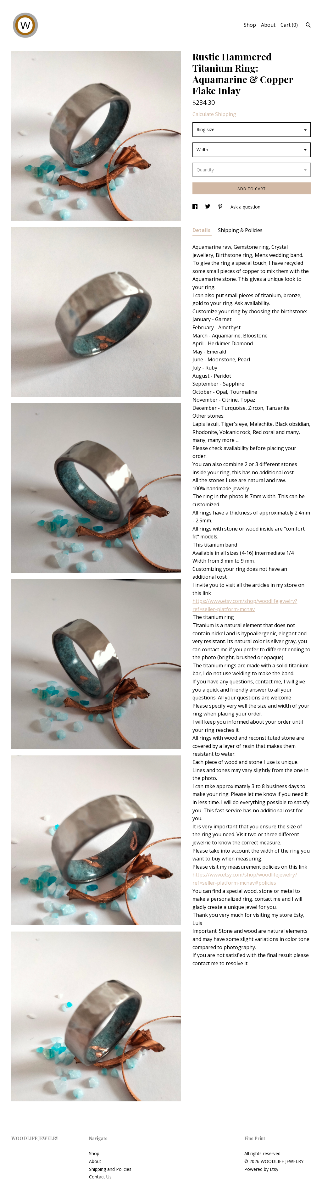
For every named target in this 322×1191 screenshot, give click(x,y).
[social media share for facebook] (195, 207)
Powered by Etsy (261, 1169)
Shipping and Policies (110, 1169)
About (268, 24)
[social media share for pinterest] (221, 207)
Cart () (289, 24)
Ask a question (245, 207)
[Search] (308, 25)
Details (202, 230)
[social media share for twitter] (208, 207)
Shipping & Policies (240, 230)
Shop (250, 24)
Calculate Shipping (214, 114)
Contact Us (100, 1177)
